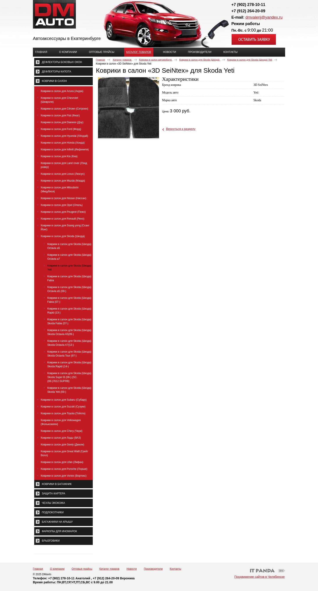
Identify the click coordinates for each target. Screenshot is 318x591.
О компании (57, 568)
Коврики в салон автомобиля (155, 59)
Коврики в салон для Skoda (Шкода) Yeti (249, 59)
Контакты (175, 568)
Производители (153, 568)
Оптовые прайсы (82, 568)
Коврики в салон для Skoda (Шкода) (199, 59)
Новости (132, 568)
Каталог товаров (138, 52)
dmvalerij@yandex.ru (263, 17)
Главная (100, 59)
